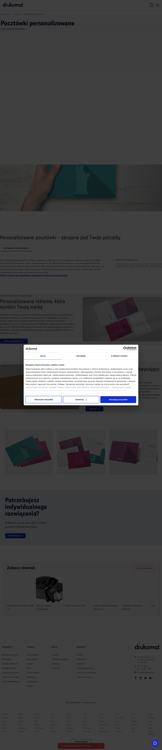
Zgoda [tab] (43, 356)
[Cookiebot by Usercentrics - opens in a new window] (125, 348)
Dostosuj (81, 399)
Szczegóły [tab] (81, 356)
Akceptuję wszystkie (118, 399)
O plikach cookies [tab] (119, 356)
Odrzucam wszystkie (43, 399)
